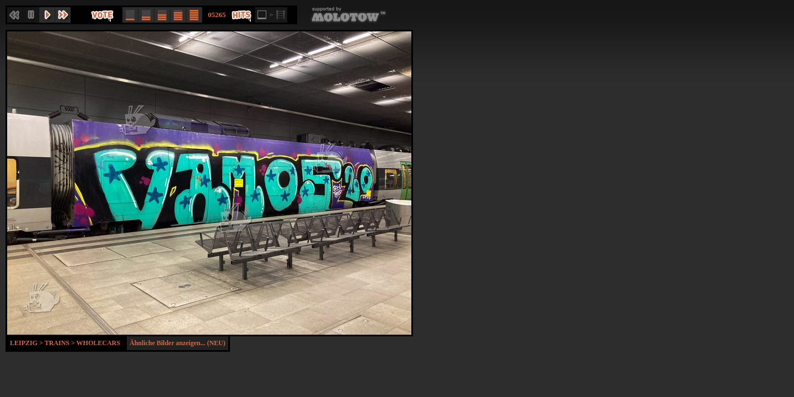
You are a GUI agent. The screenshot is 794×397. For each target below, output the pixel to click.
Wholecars (98, 343)
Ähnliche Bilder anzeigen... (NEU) (178, 343)
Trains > (61, 343)
